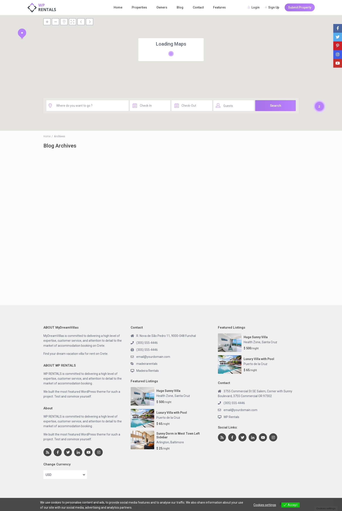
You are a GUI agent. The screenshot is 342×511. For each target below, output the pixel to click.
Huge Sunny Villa (168, 391)
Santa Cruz (182, 396)
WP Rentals (231, 417)
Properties (139, 7)
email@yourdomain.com (153, 356)
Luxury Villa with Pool (171, 412)
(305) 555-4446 (147, 343)
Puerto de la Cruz (168, 417)
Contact (198, 7)
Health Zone (164, 396)
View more (140, 507)
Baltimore (177, 442)
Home (118, 7)
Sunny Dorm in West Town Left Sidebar (178, 435)
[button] (22, 33)
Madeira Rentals (147, 370)
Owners (161, 7)
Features (219, 7)
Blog (180, 7)
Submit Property (299, 7)
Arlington (162, 442)
